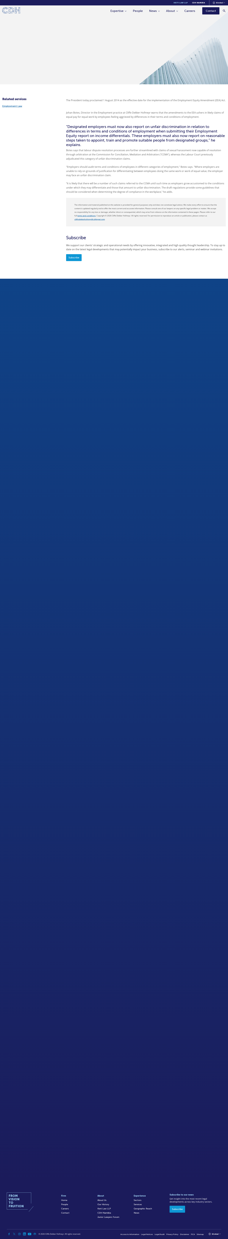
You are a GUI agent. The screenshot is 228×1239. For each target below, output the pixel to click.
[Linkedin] (24, 1234)
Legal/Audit (160, 1234)
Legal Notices (147, 1234)
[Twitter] (14, 1234)
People (138, 11)
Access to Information (129, 1234)
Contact (65, 1213)
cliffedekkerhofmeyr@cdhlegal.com (89, 219)
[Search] (224, 10)
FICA (193, 1234)
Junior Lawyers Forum (108, 1217)
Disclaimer (184, 1234)
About (170, 11)
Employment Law (12, 106)
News (153, 11)
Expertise (116, 11)
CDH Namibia (198, 3)
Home (64, 1200)
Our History (103, 1204)
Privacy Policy (172, 1234)
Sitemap (200, 1234)
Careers (189, 11)
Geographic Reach (143, 1208)
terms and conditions (86, 216)
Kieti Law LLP (181, 3)
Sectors (137, 1200)
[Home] (11, 11)
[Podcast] (34, 1234)
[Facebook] (9, 1234)
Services (138, 1204)
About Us (101, 1200)
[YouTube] (29, 1234)
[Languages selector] (219, 2)
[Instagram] (19, 1234)
